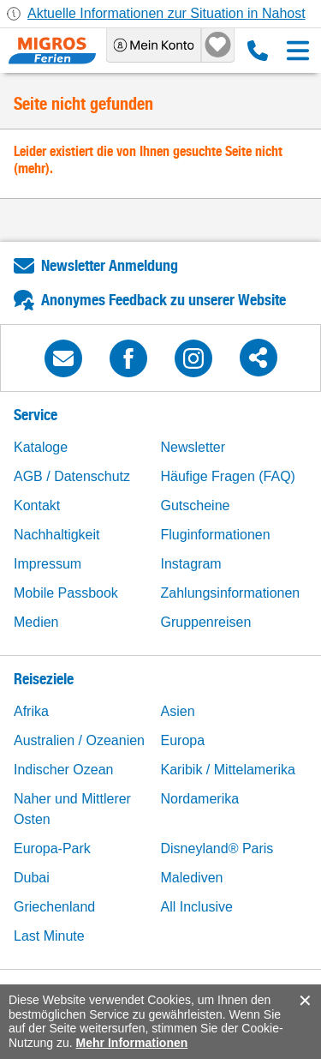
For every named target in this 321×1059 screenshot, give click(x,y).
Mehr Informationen (132, 1043)
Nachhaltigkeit (57, 534)
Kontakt (37, 505)
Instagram (191, 564)
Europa (183, 740)
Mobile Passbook (66, 593)
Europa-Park (52, 848)
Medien (36, 622)
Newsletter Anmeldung (109, 265)
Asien (178, 711)
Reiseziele (44, 679)
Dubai (32, 877)
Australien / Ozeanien (79, 740)
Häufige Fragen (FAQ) (228, 476)
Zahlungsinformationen (230, 593)
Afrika (31, 711)
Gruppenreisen (206, 622)
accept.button (303, 1000)
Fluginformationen (215, 534)
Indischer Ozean (64, 769)
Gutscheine (195, 505)
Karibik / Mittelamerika (228, 769)
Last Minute (49, 936)
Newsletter (193, 447)
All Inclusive (197, 907)
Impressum (47, 564)
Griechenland (54, 907)
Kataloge (41, 447)
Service (35, 415)
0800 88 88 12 (257, 50)
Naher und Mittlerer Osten (72, 809)
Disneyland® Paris (217, 848)
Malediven (192, 877)
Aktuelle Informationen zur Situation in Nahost (166, 13)
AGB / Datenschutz (72, 476)
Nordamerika (200, 798)
